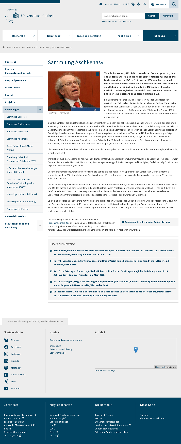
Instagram (16, 353)
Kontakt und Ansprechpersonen (66, 339)
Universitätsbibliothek (37, 16)
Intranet (108, 4)
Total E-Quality (11, 435)
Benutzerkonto (125, 21)
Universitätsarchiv (15, 216)
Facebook (16, 347)
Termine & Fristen (104, 414)
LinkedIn (15, 360)
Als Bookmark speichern (152, 418)
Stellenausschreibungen (107, 421)
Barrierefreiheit (57, 352)
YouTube (15, 388)
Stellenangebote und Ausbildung (17, 225)
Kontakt (9, 94)
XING (13, 381)
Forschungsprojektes (59, 222)
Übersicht (10, 61)
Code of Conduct (12, 418)
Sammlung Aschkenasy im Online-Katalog (148, 222)
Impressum (55, 345)
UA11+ (53, 435)
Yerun (52, 432)
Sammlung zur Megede (18, 209)
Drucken (144, 414)
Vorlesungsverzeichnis (106, 428)
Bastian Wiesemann (50, 321)
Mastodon (16, 367)
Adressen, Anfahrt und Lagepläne (111, 432)
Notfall (117, 4)
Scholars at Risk (58, 421)
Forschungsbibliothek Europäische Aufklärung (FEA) (21, 159)
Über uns (31, 47)
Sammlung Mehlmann (17, 131)
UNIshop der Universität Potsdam (111, 425)
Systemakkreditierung (15, 432)
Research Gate (18, 374)
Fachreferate (12, 87)
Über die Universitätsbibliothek (18, 71)
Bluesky (15, 340)
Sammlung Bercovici (17, 116)
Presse (99, 418)
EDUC (52, 428)
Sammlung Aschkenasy (62, 47)
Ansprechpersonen (15, 80)
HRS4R (7, 428)
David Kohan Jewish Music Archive (20, 147)
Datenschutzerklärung (61, 349)
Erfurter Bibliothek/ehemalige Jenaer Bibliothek (22, 170)
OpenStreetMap (161, 367)
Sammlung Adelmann (17, 138)
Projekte (10, 102)
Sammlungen (43, 47)
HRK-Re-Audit (26, 425)
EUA (52, 425)
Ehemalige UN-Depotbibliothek (22, 194)
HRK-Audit (9, 425)
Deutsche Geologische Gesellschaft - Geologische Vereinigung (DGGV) (20, 183)
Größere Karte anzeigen (105, 370)
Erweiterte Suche (109, 21)
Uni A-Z (126, 4)
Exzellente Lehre (12, 421)
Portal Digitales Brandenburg (21, 201)
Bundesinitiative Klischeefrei (18, 414)
